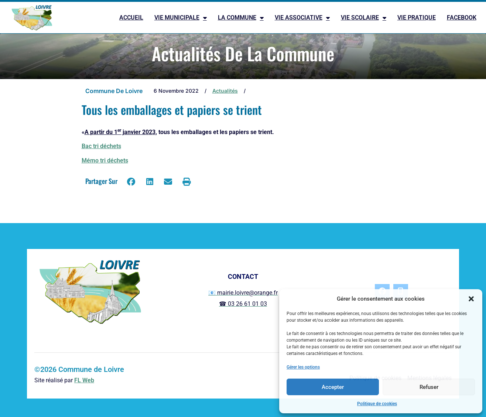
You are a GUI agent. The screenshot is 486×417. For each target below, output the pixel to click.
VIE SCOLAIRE (363, 17)
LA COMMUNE (241, 17)
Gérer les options (303, 367)
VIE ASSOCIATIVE (302, 17)
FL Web (84, 380)
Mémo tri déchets (105, 160)
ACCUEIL (131, 17)
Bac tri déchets (101, 146)
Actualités (225, 91)
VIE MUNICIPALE (180, 17)
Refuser (429, 387)
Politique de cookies (377, 403)
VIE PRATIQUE (416, 17)
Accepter (333, 387)
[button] (471, 299)
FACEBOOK (461, 17)
